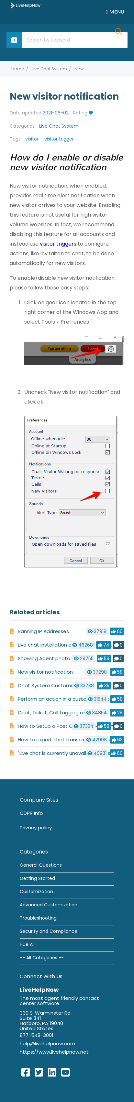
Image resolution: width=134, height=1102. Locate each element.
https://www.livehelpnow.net (54, 1051)
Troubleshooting (38, 918)
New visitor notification (45, 671)
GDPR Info (31, 813)
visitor (32, 139)
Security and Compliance (48, 931)
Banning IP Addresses (43, 631)
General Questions (41, 865)
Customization (36, 891)
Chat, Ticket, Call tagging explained (60, 712)
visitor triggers (58, 244)
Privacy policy (36, 827)
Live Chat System (49, 69)
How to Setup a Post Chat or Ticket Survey (69, 726)
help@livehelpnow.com (47, 1043)
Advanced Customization (48, 904)
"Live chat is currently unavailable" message (70, 753)
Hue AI (27, 944)
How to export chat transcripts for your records (75, 739)
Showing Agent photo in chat (53, 658)
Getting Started (37, 878)
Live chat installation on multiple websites (68, 644)
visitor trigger (59, 139)
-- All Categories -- (42, 957)
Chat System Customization (52, 685)
